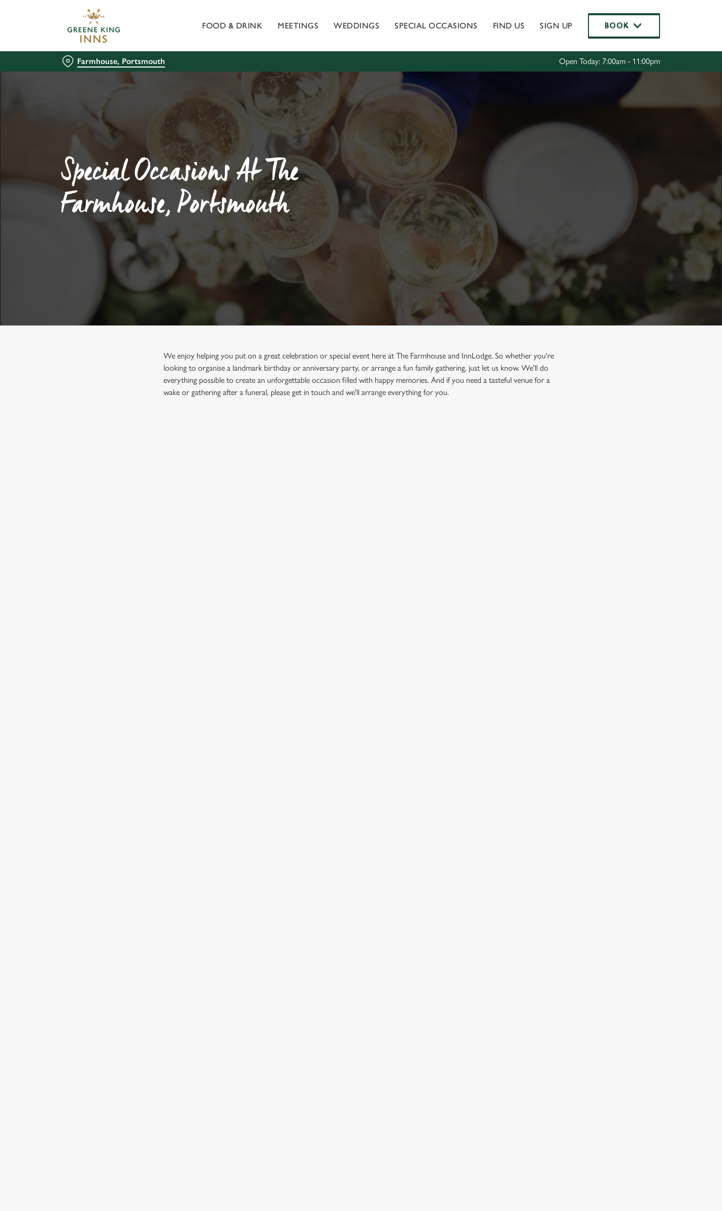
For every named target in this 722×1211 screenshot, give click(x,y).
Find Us (509, 25)
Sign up (556, 25)
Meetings (298, 25)
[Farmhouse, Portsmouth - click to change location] (113, 61)
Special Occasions (436, 25)
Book (624, 25)
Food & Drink (232, 25)
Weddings (356, 25)
